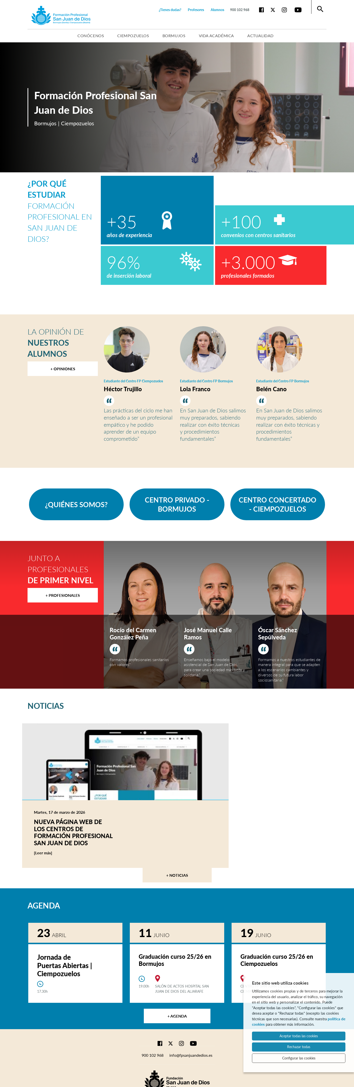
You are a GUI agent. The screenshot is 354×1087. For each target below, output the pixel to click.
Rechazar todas (298, 1047)
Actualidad (260, 35)
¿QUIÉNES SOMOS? (76, 504)
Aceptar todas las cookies (299, 1036)
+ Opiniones (62, 368)
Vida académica (216, 35)
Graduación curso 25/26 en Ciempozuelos (276, 960)
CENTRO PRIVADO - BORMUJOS (177, 504)
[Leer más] (52, 853)
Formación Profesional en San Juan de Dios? (60, 211)
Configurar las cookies (298, 1058)
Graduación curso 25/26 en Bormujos (175, 960)
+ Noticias (177, 875)
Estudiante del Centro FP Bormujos (206, 381)
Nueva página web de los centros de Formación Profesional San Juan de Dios (73, 832)
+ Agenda (177, 1016)
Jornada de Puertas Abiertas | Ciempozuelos (64, 965)
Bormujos (174, 35)
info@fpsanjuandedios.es (190, 1055)
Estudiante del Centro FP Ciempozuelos (133, 381)
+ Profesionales (62, 595)
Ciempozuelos (133, 35)
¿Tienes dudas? (170, 10)
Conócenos (90, 35)
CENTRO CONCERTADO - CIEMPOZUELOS (277, 504)
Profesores (196, 10)
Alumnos (217, 10)
